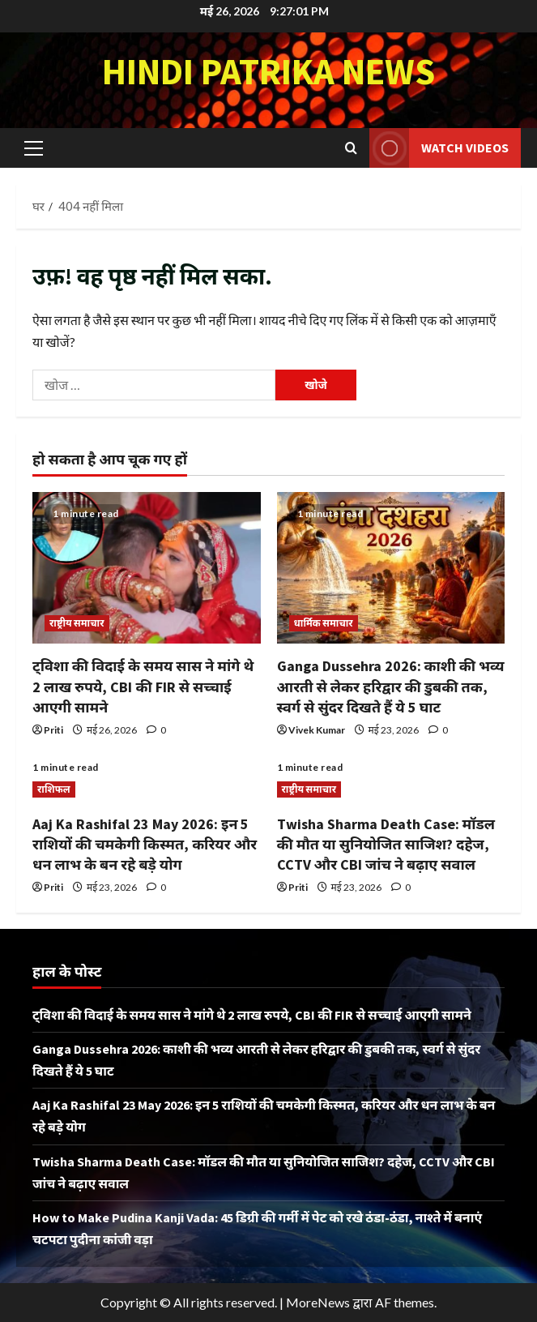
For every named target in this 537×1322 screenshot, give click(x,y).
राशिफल (53, 789)
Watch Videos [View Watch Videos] (439, 148)
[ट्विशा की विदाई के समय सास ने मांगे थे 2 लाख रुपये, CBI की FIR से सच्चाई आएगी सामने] (146, 568)
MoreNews (318, 1302)
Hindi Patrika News (268, 71)
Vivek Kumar (316, 730)
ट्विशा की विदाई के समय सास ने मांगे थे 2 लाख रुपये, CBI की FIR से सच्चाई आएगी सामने (143, 686)
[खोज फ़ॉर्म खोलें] (351, 148)
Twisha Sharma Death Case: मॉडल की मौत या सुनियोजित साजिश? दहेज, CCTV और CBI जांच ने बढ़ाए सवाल (386, 844)
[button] (33, 147)
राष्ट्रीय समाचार (76, 623)
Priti (53, 730)
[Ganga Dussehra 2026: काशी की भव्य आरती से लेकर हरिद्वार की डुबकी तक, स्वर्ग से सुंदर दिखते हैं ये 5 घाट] (391, 568)
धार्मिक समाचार (323, 623)
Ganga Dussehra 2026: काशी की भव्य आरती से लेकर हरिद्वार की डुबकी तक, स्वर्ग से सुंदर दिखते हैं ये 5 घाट (391, 686)
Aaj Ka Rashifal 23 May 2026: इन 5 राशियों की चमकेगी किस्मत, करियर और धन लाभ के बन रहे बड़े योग (144, 844)
